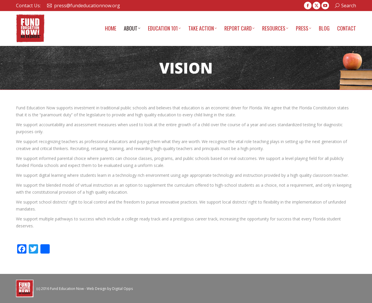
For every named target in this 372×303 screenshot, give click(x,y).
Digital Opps (122, 288)
